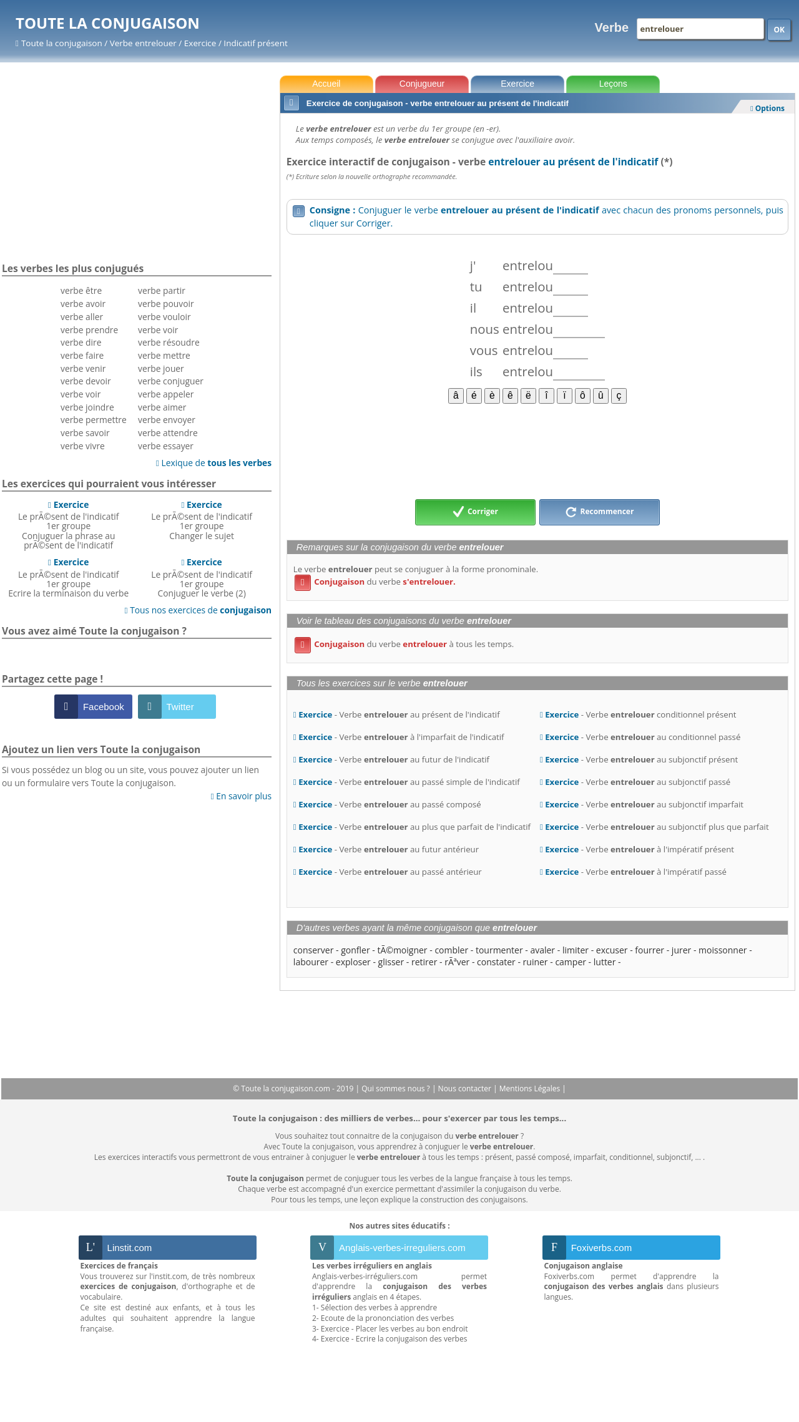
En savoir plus (241, 796)
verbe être (81, 290)
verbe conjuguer (170, 381)
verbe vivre (83, 446)
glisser (391, 962)
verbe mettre (164, 355)
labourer (310, 962)
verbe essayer (166, 446)
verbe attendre (168, 433)
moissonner (723, 950)
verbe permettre (94, 420)
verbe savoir (85, 433)
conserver (313, 950)
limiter (575, 950)
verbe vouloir (164, 317)
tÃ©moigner (402, 950)
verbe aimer (162, 407)
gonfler (355, 950)
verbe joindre (87, 407)
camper (570, 962)
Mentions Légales (530, 1088)
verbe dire (81, 342)
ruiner (535, 962)
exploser (353, 962)
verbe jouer (161, 368)
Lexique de (214, 463)
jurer (681, 950)
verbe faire (82, 355)
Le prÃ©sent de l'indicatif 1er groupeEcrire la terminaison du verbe (68, 577)
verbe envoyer (166, 420)
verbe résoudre (169, 342)
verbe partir (161, 290)
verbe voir (80, 394)
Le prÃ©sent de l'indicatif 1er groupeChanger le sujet (201, 520)
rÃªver (456, 962)
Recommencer (599, 512)
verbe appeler (166, 394)
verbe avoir (83, 303)
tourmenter (499, 950)
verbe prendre (89, 330)
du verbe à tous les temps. (404, 644)
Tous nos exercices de (198, 610)
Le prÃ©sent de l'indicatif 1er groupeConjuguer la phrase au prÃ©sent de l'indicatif (68, 525)
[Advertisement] (537, 450)
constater (496, 962)
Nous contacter (466, 1088)
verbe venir (83, 368)
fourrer (649, 950)
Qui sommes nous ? (396, 1088)
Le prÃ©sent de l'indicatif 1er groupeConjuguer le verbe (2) (201, 577)
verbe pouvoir (166, 303)
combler (451, 950)
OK (779, 29)
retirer (424, 962)
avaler (542, 950)
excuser (612, 950)
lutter (605, 962)
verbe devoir (86, 381)
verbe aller (82, 317)
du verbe (375, 581)
